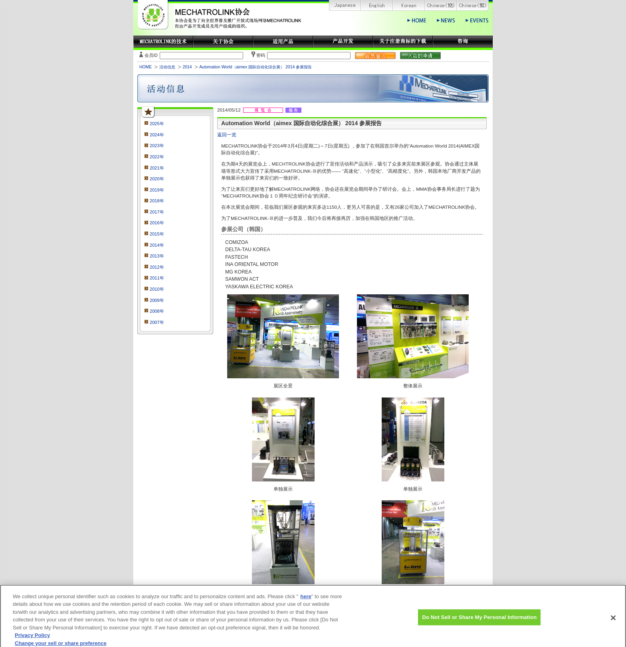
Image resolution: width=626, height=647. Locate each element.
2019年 (157, 190)
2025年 (157, 123)
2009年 (157, 300)
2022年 (157, 156)
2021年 (157, 168)
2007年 (157, 322)
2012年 (157, 267)
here (305, 600)
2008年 (157, 311)
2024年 (157, 134)
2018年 (157, 200)
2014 (187, 67)
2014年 (157, 245)
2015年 (157, 234)
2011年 (157, 278)
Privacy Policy (32, 639)
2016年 (157, 222)
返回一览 (226, 134)
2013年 (157, 256)
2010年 (157, 289)
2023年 (157, 145)
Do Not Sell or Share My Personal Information (479, 621)
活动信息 (167, 67)
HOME (145, 67)
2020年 (157, 178)
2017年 (157, 212)
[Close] (613, 621)
